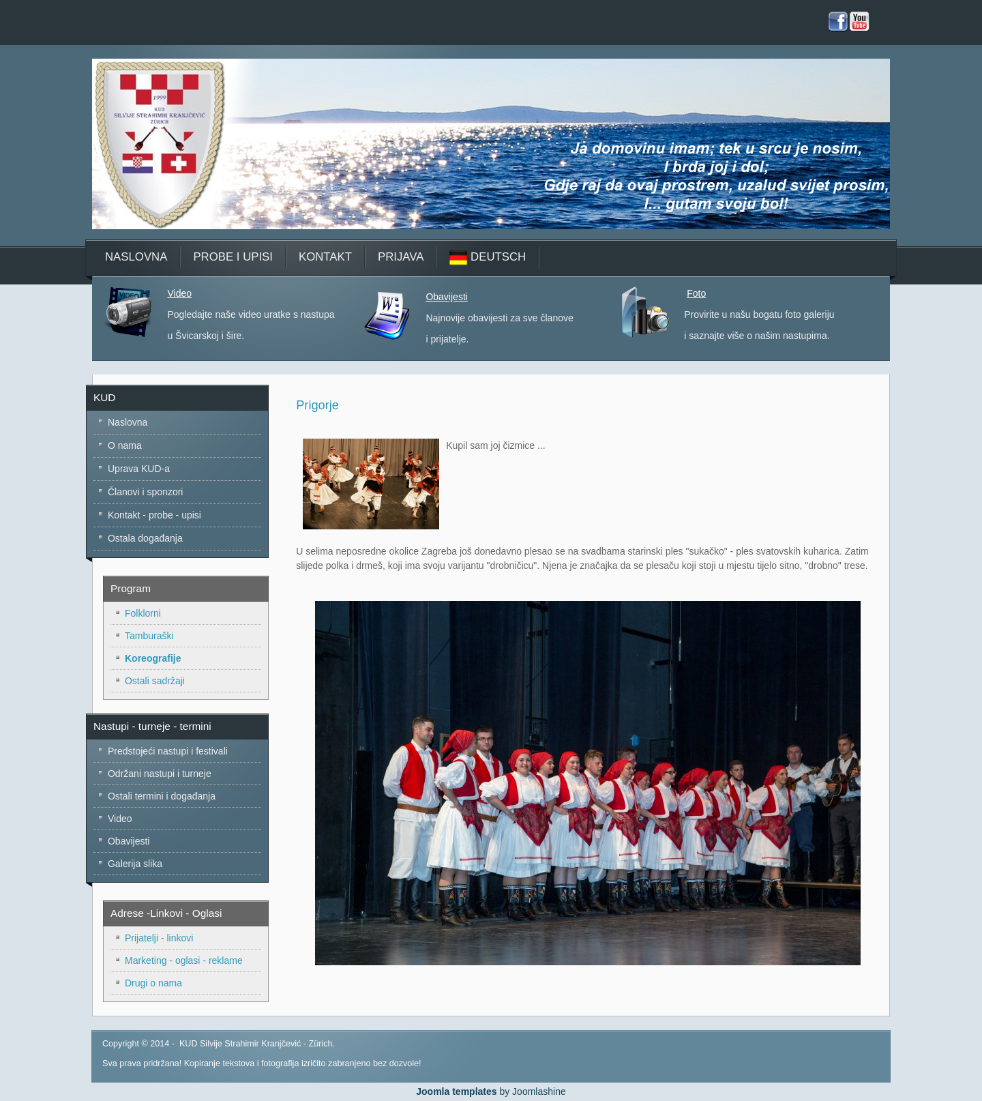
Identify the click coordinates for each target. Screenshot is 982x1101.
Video (179, 293)
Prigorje (317, 405)
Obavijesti (446, 296)
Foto (696, 293)
